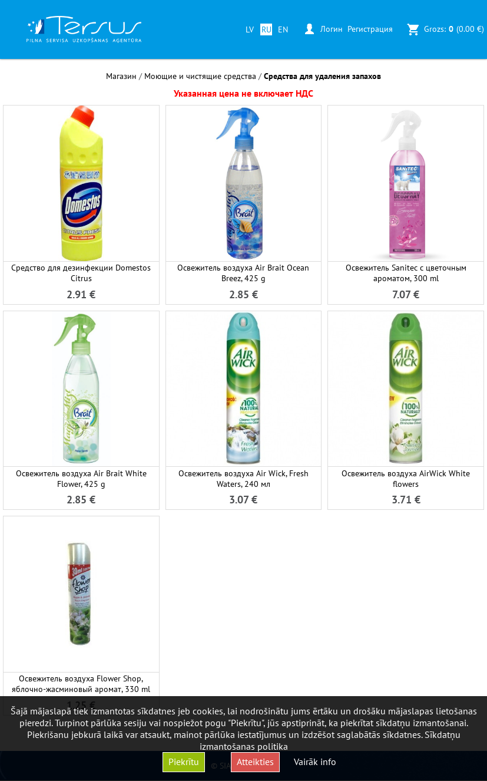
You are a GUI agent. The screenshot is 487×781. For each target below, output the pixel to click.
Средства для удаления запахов (322, 76)
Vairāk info (315, 761)
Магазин (121, 76)
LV (250, 29)
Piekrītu (183, 761)
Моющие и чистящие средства (200, 76)
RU (266, 29)
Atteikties (255, 761)
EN (283, 29)
